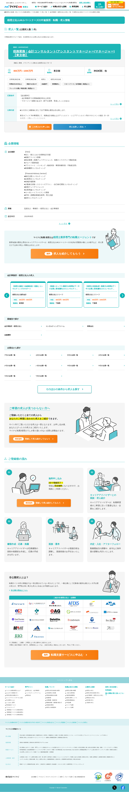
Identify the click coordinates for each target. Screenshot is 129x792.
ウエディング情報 (112, 747)
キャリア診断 (69, 705)
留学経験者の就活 (30, 735)
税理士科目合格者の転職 (53, 690)
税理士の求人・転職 (87, 757)
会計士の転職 (77, 757)
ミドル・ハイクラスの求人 (76, 735)
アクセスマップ (10, 707)
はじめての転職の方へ (12, 693)
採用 (61, 777)
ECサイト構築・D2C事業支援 (54, 749)
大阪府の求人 (90, 702)
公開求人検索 (90, 687)
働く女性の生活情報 (91, 747)
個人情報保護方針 (80, 777)
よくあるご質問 (10, 702)
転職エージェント (57, 757)
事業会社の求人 (90, 697)
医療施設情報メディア (85, 749)
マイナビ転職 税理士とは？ (13, 690)
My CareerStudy (67, 749)
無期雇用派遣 (50, 759)
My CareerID (76, 749)
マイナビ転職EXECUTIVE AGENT (29, 722)
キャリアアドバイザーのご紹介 (14, 697)
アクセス (41, 777)
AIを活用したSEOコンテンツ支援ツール (29, 752)
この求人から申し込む (39, 127)
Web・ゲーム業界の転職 (31, 757)
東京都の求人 (90, 700)
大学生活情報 (81, 747)
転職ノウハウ (49, 687)
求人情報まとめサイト (25, 747)
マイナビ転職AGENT (11, 722)
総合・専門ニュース (37, 747)
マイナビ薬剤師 (71, 722)
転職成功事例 (49, 705)
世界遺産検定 (23, 749)
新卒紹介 (50, 757)
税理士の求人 (90, 690)
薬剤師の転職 (102, 757)
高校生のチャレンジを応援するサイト (52, 747)
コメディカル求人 (24, 759)
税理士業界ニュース (71, 697)
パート (92, 735)
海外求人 (66, 735)
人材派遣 (22, 757)
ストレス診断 (69, 707)
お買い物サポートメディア (98, 749)
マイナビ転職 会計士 (48, 722)
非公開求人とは (10, 700)
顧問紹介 (95, 757)
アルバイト (87, 735)
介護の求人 (58, 759)
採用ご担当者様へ (85, 2)
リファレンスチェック (78, 764)
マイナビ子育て (42, 749)
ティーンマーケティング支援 (70, 747)
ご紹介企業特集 (70, 693)
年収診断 (68, 702)
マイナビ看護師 (60, 722)
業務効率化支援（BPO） (33, 764)
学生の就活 (22, 735)
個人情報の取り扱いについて (114, 694)
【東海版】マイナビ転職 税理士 (14, 714)
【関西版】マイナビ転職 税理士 (14, 712)
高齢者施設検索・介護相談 (47, 752)
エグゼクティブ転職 (68, 757)
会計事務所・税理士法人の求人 (94, 695)
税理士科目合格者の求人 (93, 693)
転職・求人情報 (59, 735)
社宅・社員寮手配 (67, 764)
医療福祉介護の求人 (63, 737)
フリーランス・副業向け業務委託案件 (47, 737)
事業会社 (28, 695)
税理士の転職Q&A (51, 707)
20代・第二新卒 (42, 757)
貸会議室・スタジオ (57, 764)
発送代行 (43, 764)
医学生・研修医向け (49, 735)
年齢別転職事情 (70, 695)
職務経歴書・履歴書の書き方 (54, 702)
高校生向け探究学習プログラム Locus (39, 742)
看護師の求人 (110, 757)
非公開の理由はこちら (19, 590)
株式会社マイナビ (12, 777)
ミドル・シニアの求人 (101, 735)
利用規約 (108, 690)
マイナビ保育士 (82, 722)
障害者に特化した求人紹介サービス (28, 737)
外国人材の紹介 (77, 759)
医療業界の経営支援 (67, 759)
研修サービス (23, 764)
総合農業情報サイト (32, 749)
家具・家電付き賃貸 (111, 749)
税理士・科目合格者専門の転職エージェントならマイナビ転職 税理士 (54, 2)
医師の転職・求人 (34, 759)
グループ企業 (69, 777)
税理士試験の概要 (71, 690)
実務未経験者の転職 (51, 695)
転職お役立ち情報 (71, 687)
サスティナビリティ (52, 777)
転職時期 (48, 697)
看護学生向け (39, 735)
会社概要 (33, 777)
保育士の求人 (43, 759)
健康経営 (48, 764)
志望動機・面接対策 (51, 700)
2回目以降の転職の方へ (12, 695)
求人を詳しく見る (77, 127)
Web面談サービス (11, 705)
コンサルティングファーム (33, 693)
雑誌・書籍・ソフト (102, 747)
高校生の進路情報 (24, 742)
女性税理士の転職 (51, 693)
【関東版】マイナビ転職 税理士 (14, 709)
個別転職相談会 (70, 700)
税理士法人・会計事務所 (32, 690)
